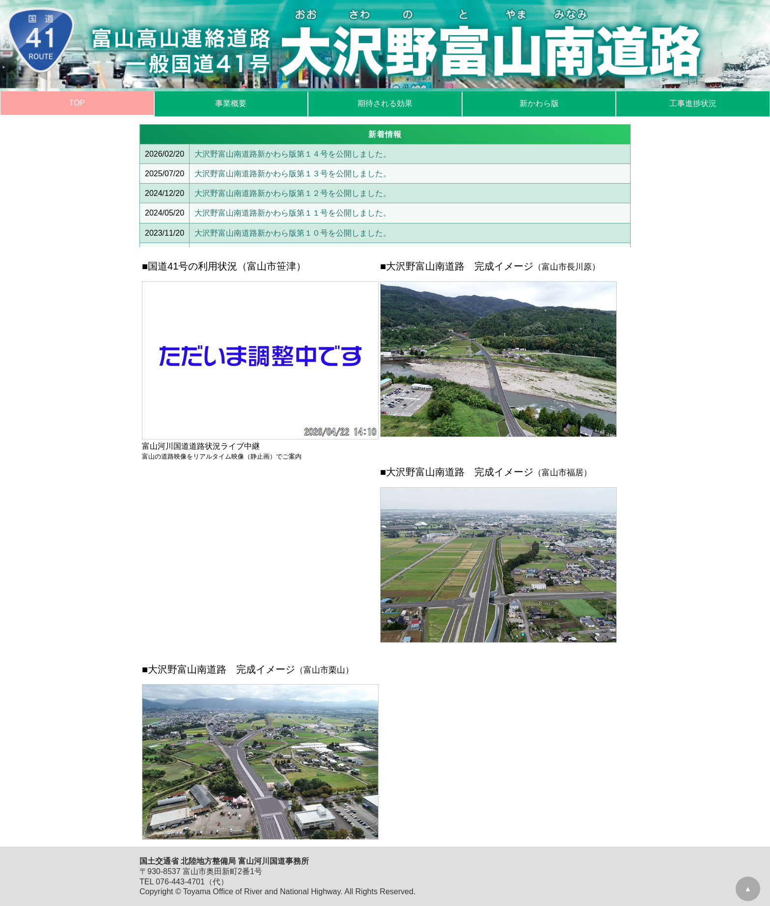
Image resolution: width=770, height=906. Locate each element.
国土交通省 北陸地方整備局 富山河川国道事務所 (224, 861)
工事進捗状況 (692, 103)
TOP (77, 103)
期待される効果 (385, 103)
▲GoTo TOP (748, 892)
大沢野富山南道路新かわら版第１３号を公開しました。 (292, 173)
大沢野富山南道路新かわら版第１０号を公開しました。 (292, 233)
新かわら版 (539, 103)
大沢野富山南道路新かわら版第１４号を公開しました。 (292, 154)
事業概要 (231, 103)
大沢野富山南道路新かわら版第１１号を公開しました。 (292, 213)
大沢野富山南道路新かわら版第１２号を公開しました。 (292, 193)
